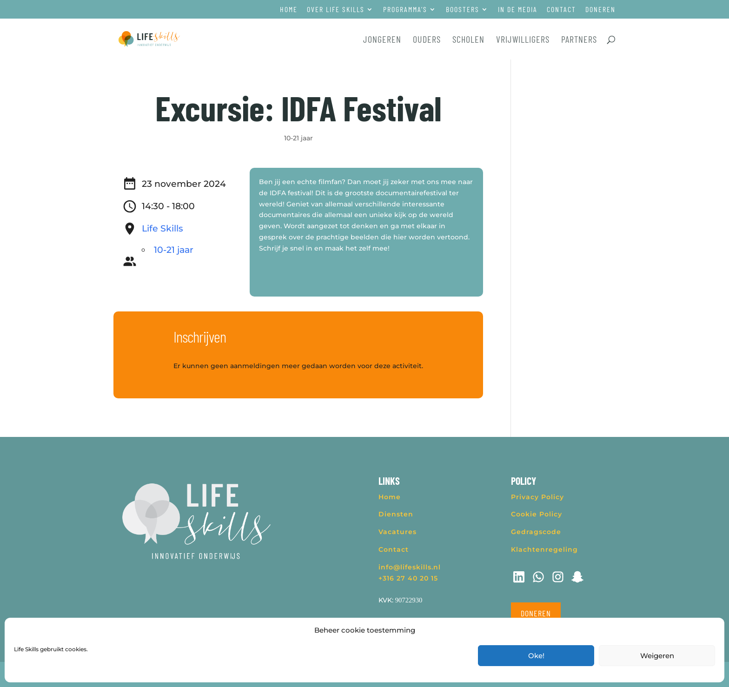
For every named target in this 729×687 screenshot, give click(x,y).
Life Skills (162, 228)
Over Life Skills (335, 9)
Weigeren (657, 655)
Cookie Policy (536, 514)
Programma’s (405, 9)
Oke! (536, 655)
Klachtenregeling (544, 549)
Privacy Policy (537, 497)
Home (289, 9)
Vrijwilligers (523, 40)
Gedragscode (536, 532)
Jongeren (382, 40)
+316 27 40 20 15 (408, 578)
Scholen (468, 40)
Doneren (600, 9)
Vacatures (397, 532)
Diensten (395, 514)
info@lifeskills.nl (409, 567)
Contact (561, 9)
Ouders (427, 40)
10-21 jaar (298, 138)
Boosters (462, 9)
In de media (517, 9)
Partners (579, 40)
